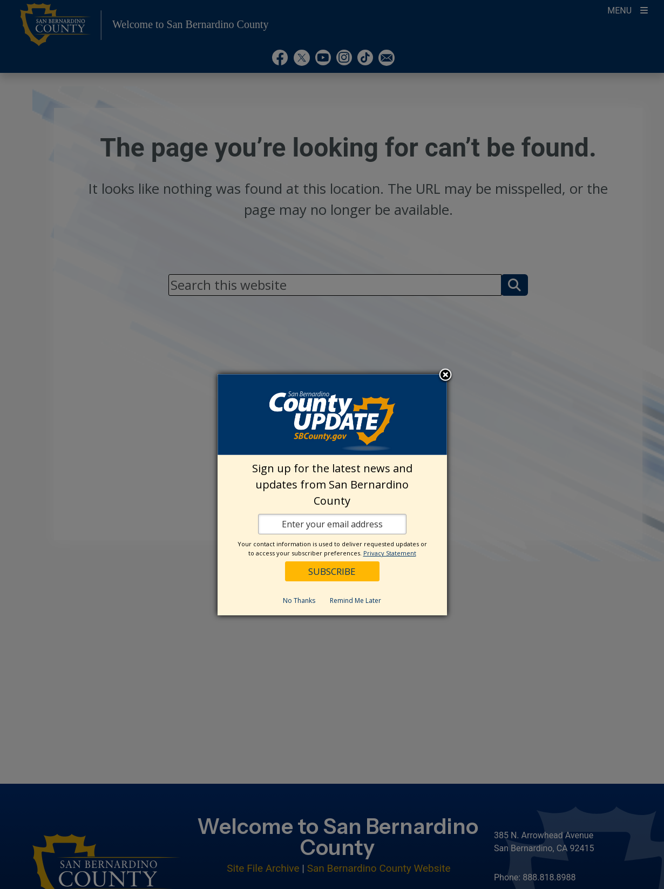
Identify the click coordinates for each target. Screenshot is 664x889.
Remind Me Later (355, 600)
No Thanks (299, 600)
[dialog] (332, 494)
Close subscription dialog (445, 376)
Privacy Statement (389, 553)
